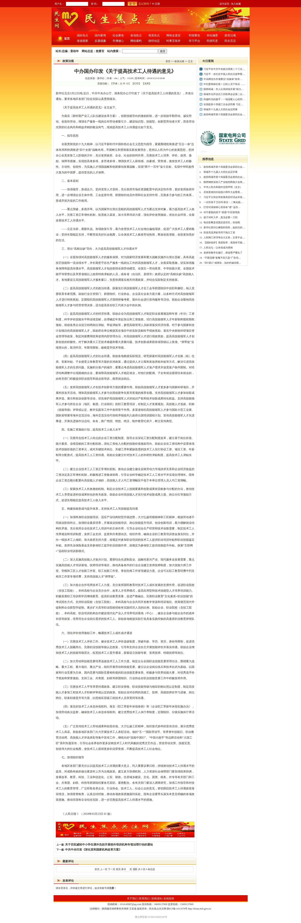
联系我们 (144, 898)
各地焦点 (136, 35)
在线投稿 (169, 898)
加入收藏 (236, 3)
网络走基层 (173, 35)
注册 (157, 3)
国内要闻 (100, 35)
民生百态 (230, 40)
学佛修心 (118, 40)
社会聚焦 (118, 35)
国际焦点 (82, 35)
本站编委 (212, 35)
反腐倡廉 (100, 40)
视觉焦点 (154, 35)
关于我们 (132, 898)
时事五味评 (173, 40)
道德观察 (82, 40)
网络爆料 (136, 40)
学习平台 (194, 40)
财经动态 (154, 40)
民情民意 (212, 40)
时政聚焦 (194, 35)
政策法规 (230, 35)
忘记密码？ (145, 3)
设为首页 (224, 3)
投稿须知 (156, 898)
